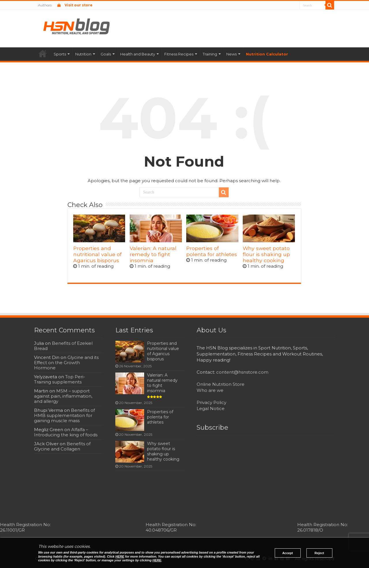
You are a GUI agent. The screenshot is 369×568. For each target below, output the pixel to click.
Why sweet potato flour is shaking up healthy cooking (266, 254)
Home (42, 53)
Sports (60, 54)
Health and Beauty (137, 54)
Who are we (210, 390)
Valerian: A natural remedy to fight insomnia (153, 254)
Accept (287, 553)
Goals (106, 54)
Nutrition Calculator (267, 54)
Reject (319, 553)
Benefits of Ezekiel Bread (63, 345)
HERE (119, 556)
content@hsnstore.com (242, 372)
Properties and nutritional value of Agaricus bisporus (97, 254)
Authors (45, 5)
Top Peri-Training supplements (59, 379)
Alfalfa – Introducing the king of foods (65, 432)
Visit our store (75, 5)
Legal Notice (211, 408)
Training (210, 54)
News (231, 54)
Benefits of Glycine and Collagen (62, 446)
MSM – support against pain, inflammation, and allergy (63, 396)
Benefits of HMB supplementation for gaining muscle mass (64, 415)
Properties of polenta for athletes (211, 251)
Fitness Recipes (178, 54)
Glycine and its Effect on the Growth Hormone (66, 362)
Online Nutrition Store (220, 384)
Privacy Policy (211, 402)
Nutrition (83, 54)
